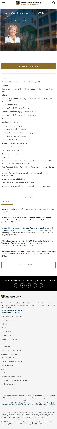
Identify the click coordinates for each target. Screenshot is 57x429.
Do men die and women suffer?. (13, 209)
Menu (3, 2)
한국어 (53, 403)
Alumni (3, 369)
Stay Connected (6, 328)
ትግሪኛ (36, 404)
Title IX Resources (7, 365)
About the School (7, 335)
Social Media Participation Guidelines (14, 380)
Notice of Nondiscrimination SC (12, 312)
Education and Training (9, 339)
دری (22, 403)
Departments (5, 346)
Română (20, 404)
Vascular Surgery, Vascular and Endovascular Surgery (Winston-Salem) (25, 20)
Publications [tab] (7, 201)
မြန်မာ (12, 403)
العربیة (8, 403)
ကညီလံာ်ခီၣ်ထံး (46, 403)
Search (53, 2)
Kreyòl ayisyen (38, 403)
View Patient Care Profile (28, 66)
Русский (26, 404)
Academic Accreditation (9, 354)
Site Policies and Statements (11, 376)
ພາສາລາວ (4, 404)
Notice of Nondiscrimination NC (12, 310)
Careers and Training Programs (11, 316)
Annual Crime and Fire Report (11, 361)
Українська (42, 404)
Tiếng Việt (52, 404)
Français (26, 403)
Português (14, 404)
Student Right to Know (9, 358)
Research (4, 343)
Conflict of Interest (7, 384)
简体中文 (17, 403)
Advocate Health (7, 331)
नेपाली (9, 404)
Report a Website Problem (10, 388)
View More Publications (28, 265)
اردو (47, 404)
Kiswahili (32, 404)
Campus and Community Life (11, 350)
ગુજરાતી (31, 403)
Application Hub (7, 373)
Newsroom (5, 320)
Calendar (4, 324)
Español (4, 403)
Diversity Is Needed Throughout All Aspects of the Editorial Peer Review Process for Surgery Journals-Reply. (26, 219)
